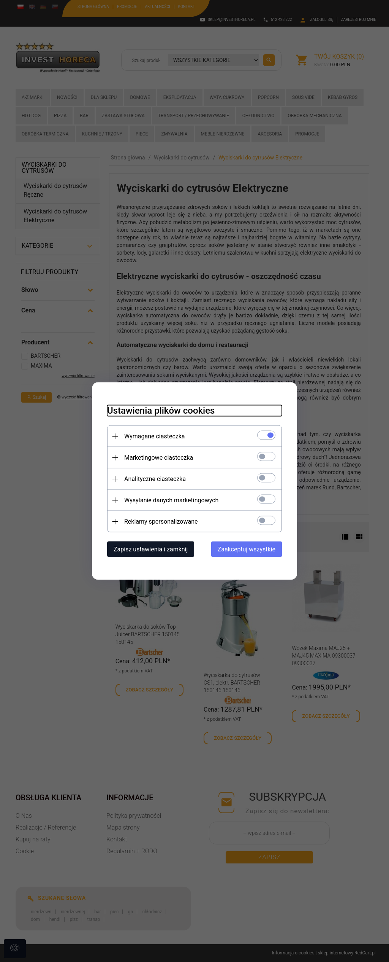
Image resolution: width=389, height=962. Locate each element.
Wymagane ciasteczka (154, 436)
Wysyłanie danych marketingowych (171, 500)
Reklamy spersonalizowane (161, 521)
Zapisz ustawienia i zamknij (151, 549)
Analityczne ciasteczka (155, 479)
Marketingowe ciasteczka (158, 457)
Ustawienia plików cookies (161, 410)
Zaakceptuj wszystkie (246, 549)
